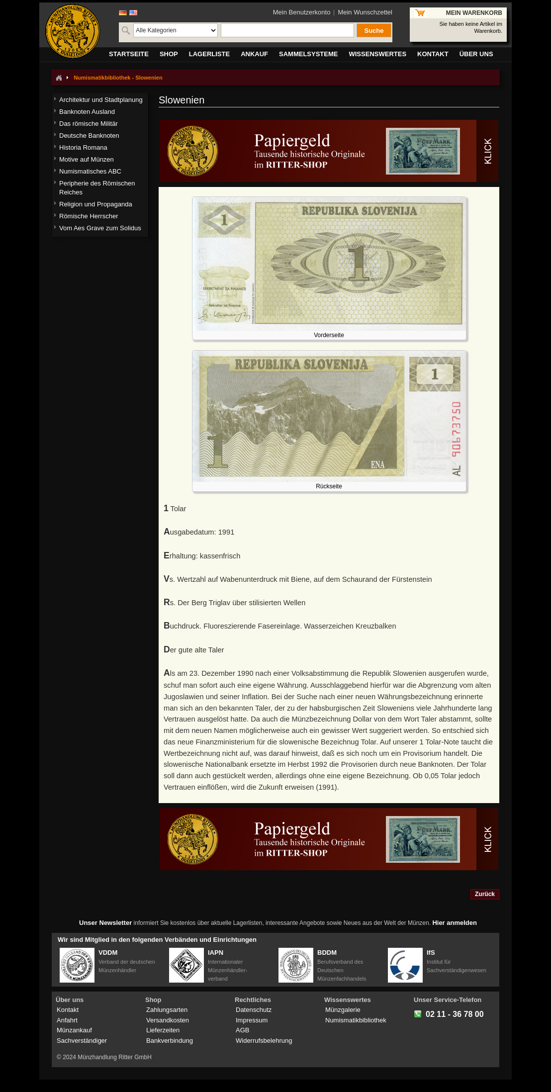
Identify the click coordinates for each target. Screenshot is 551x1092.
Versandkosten (167, 1020)
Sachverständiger (82, 1040)
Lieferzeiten (163, 1030)
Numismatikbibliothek (355, 1020)
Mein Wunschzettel (365, 12)
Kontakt (68, 1009)
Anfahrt (67, 1020)
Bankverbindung (169, 1040)
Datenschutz (254, 1009)
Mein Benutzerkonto (302, 12)
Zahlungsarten (166, 1009)
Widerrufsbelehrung (264, 1040)
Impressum (252, 1020)
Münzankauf (74, 1030)
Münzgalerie (343, 1009)
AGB (242, 1030)
